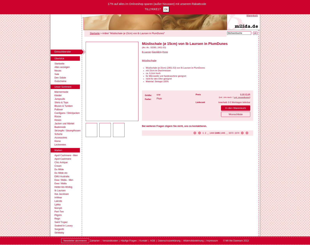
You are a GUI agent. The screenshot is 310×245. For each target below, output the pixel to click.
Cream (57, 166)
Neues (57, 70)
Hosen (57, 120)
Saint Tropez (61, 222)
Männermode (61, 92)
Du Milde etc (61, 173)
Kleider (58, 95)
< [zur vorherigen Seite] (199, 133)
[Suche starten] (255, 33)
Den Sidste (60, 77)
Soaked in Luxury (63, 225)
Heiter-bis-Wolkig (63, 187)
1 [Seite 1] (203, 133)
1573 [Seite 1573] (231, 133)
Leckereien (60, 144)
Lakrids (58, 201)
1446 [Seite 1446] (222, 133)
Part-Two (59, 211)
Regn (57, 218)
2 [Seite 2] (205, 133)
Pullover (58, 109)
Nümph (58, 208)
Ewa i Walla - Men (63, 180)
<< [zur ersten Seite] (195, 133)
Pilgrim (58, 215)
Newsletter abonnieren (75, 240)
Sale (56, 74)
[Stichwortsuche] (239, 33)
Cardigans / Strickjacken (67, 113)
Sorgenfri (59, 229)
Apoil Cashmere (62, 159)
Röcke (57, 116)
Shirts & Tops (61, 102)
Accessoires (60, 137)
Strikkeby (59, 232)
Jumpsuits (59, 99)
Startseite (59, 63)
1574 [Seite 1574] (237, 133)
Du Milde (59, 169)
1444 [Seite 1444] (212, 133)
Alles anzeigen (62, 67)
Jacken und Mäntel (64, 123)
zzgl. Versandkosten (242, 97)
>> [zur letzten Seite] (247, 133)
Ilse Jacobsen (61, 194)
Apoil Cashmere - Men (66, 155)
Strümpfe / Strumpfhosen (67, 130)
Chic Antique (61, 162)
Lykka (57, 204)
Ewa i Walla (60, 183)
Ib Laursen (60, 190)
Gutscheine (60, 81)
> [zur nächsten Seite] (242, 133)
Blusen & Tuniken (63, 106)
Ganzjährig (157, 52)
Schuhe (58, 134)
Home (57, 141)
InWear (58, 197)
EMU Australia (61, 176)
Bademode (60, 127)
